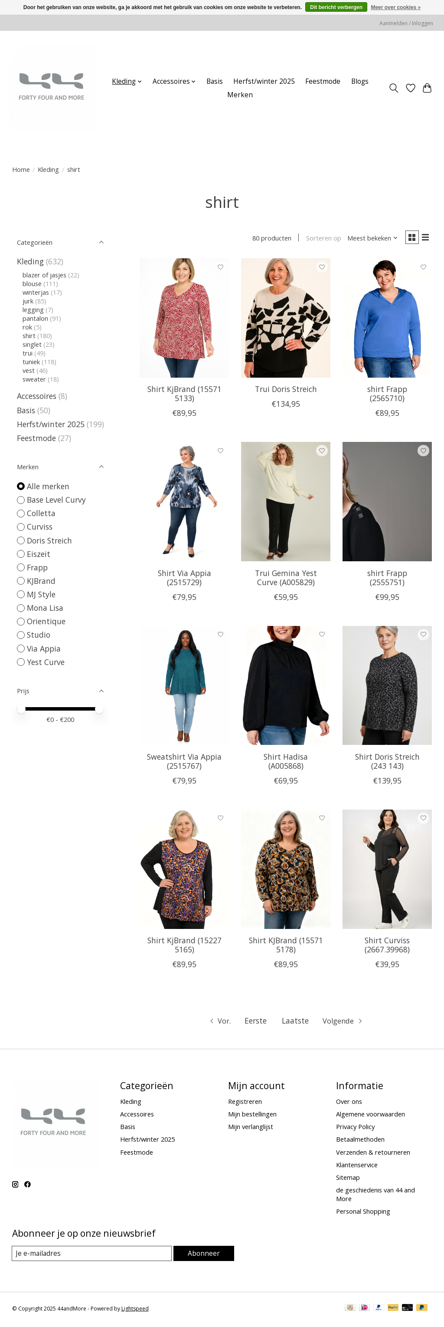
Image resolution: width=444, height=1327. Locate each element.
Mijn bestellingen (252, 1115)
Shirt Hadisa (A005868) (286, 762)
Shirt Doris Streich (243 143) (387, 762)
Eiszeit (38, 554)
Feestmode (322, 81)
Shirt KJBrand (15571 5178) (286, 946)
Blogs (360, 81)
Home (21, 169)
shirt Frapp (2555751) (387, 579)
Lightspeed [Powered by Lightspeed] (135, 1310)
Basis (214, 81)
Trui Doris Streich (286, 390)
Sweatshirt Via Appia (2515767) (184, 762)
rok (27, 327)
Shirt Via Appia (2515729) (184, 579)
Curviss (39, 526)
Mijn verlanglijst (250, 1128)
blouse (32, 283)
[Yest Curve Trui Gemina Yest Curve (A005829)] (285, 503)
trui (28, 353)
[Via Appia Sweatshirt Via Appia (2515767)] (184, 687)
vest (29, 370)
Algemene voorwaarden (370, 1115)
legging (33, 309)
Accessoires (36, 396)
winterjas (36, 292)
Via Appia (44, 648)
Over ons (349, 1103)
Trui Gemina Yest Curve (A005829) (286, 579)
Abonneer (204, 1254)
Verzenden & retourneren (373, 1153)
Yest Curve (46, 662)
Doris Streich (49, 540)
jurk (28, 300)
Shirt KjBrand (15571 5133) (184, 395)
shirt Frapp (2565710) (387, 395)
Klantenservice (357, 1166)
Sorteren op (320, 238)
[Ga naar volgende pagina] (345, 1022)
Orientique (46, 621)
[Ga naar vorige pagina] (217, 1022)
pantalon (35, 318)
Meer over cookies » (396, 7)
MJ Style (41, 594)
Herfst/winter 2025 (264, 81)
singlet (32, 344)
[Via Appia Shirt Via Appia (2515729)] (184, 503)
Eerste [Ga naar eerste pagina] (255, 1022)
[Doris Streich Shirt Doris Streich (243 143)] (387, 687)
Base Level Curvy (56, 499)
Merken (240, 94)
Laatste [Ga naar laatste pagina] (294, 1022)
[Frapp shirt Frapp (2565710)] (387, 319)
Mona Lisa (45, 608)
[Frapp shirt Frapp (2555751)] (387, 503)
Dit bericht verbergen (336, 7)
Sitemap (348, 1179)
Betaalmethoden (360, 1140)
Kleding (48, 169)
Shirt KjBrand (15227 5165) (184, 946)
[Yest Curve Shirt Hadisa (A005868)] (285, 687)
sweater (34, 379)
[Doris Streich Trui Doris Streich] (285, 319)
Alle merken (48, 486)
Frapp (37, 567)
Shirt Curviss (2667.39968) (387, 946)
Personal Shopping (363, 1212)
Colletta (41, 513)
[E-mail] (92, 1255)
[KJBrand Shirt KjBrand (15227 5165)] (184, 871)
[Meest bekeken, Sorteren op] (369, 238)
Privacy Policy (355, 1128)
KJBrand (41, 581)
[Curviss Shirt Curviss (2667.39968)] (387, 871)
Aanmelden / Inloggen (406, 23)
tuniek (31, 361)
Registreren (245, 1103)
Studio (38, 634)
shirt (29, 335)
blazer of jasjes (44, 274)
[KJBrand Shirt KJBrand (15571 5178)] (285, 871)
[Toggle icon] (393, 88)
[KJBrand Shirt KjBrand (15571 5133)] (184, 319)
